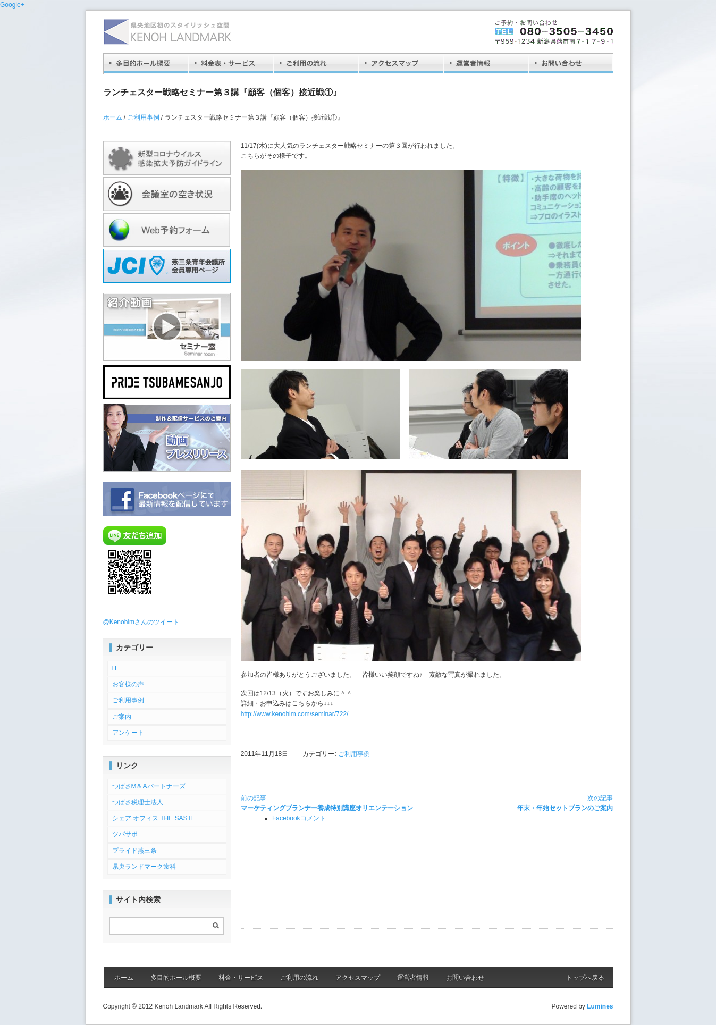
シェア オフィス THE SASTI (152, 818)
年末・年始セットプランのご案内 (565, 802)
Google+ (12, 5)
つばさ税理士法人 (137, 802)
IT (115, 668)
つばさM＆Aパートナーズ (149, 786)
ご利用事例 (143, 117)
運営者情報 (413, 977)
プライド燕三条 (134, 850)
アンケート (128, 732)
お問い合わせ (465, 977)
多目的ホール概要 (175, 977)
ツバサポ (125, 834)
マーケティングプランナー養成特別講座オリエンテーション (327, 802)
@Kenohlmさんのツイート (141, 622)
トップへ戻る (585, 977)
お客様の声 (128, 684)
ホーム (112, 117)
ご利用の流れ (299, 977)
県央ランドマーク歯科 (144, 866)
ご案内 (121, 716)
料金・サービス (240, 977)
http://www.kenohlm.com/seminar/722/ (295, 714)
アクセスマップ (357, 977)
